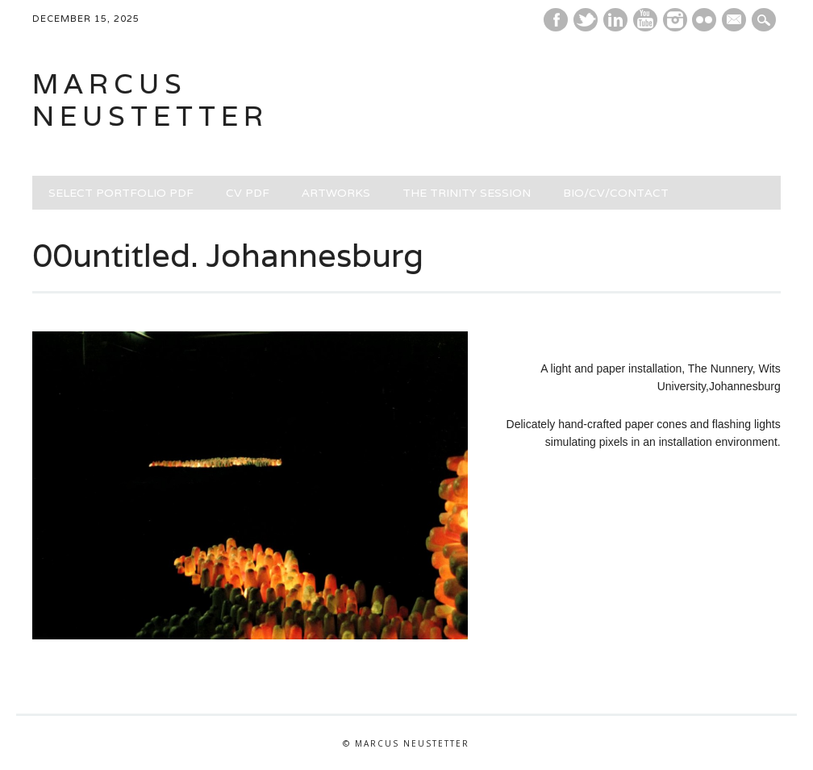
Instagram (675, 19)
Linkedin (615, 19)
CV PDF (247, 192)
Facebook (556, 19)
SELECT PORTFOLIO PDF (121, 192)
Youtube (645, 19)
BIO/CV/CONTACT (616, 192)
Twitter (585, 19)
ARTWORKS (336, 192)
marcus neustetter (150, 99)
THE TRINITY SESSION (466, 192)
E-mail (736, 20)
